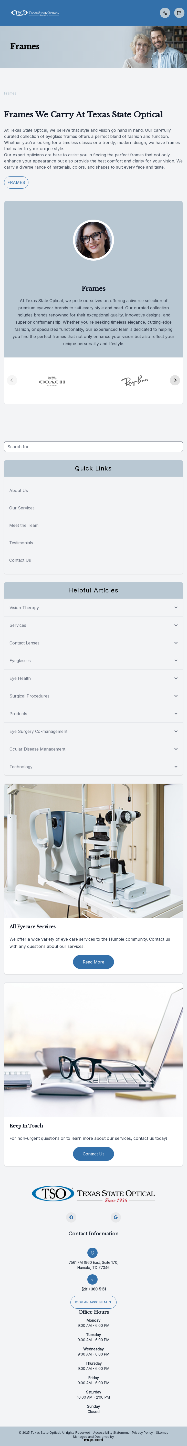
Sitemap (162, 1432)
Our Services (22, 507)
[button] (4, 13)
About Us (18, 490)
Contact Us (20, 560)
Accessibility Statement (111, 1432)
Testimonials (21, 542)
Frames (16, 182)
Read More (93, 962)
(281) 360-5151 (93, 1289)
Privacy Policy (142, 1432)
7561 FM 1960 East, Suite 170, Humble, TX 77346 (93, 1265)
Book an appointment (93, 1302)
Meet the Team (23, 525)
